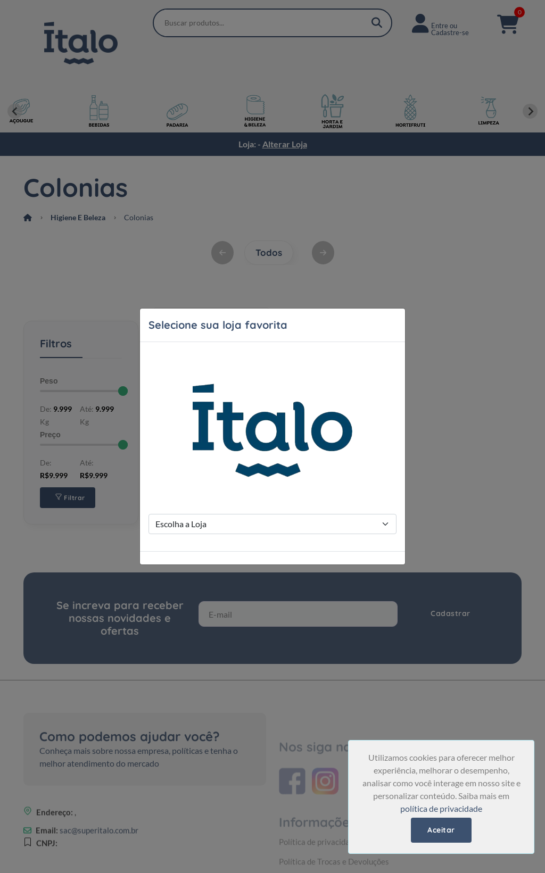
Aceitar (441, 830)
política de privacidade (441, 808)
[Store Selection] (272, 524)
